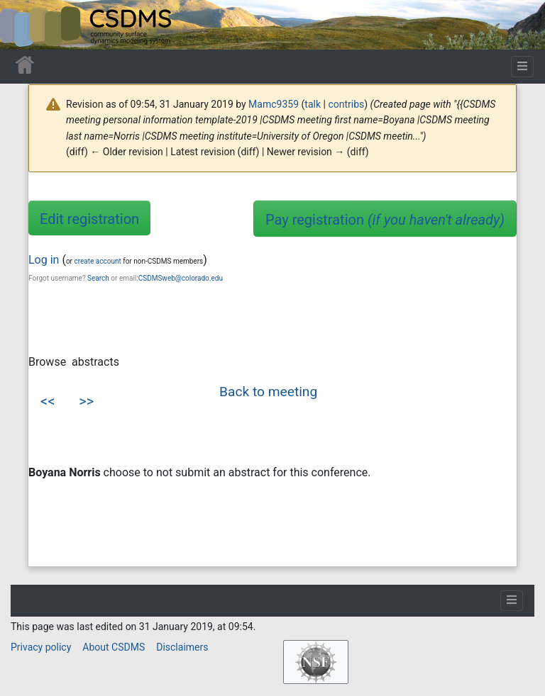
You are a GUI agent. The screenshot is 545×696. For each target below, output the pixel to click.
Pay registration (385, 219)
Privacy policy (41, 647)
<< (47, 401)
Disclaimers (182, 647)
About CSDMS (113, 647)
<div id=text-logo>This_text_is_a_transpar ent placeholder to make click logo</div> (22, 25)
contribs (346, 104)
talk (312, 104)
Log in (43, 259)
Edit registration (89, 219)
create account (97, 261)
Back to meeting (268, 391)
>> (86, 401)
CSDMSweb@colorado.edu (180, 278)
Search (98, 278)
